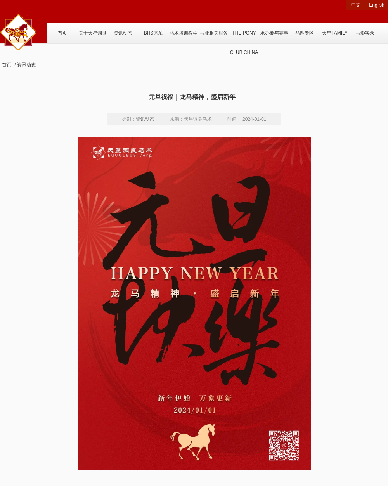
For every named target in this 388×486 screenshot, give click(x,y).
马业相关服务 (214, 33)
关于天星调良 (93, 33)
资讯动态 (123, 33)
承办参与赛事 (274, 33)
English (376, 5)
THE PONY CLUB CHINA (244, 36)
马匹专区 (304, 33)
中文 (355, 5)
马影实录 (365, 33)
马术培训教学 (183, 33)
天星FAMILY (335, 33)
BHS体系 (153, 33)
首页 (62, 33)
